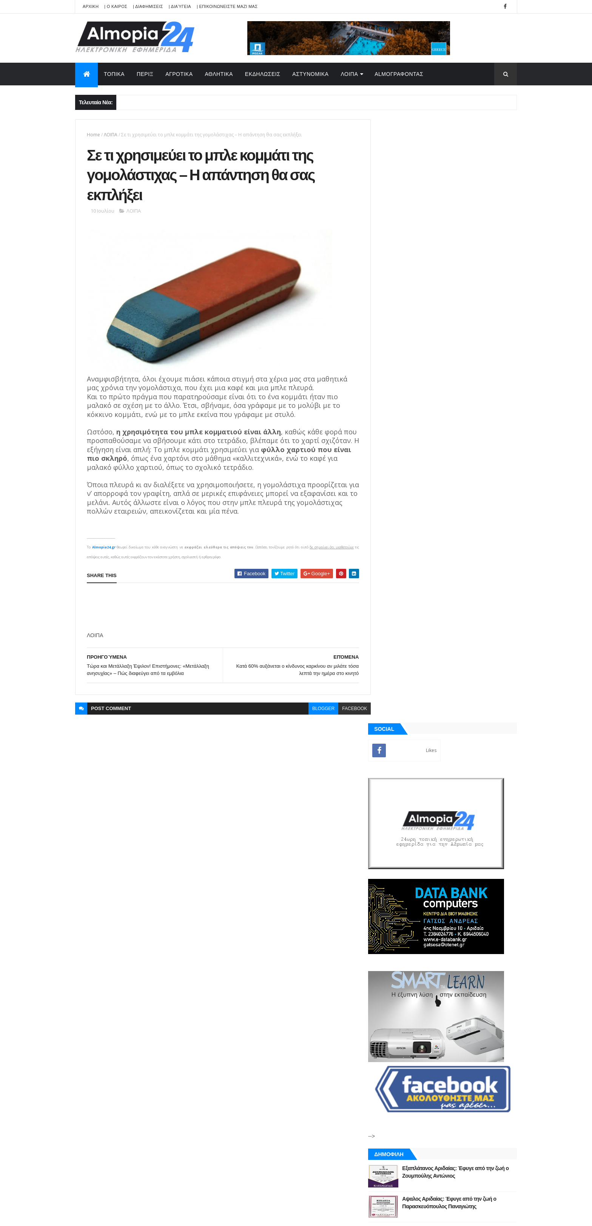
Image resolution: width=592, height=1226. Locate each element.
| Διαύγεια (180, 6)
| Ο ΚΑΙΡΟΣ (115, 6)
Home (93, 134)
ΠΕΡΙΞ (145, 74)
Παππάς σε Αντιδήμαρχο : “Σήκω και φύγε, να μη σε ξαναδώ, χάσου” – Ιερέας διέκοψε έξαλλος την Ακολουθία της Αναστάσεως (463, 633)
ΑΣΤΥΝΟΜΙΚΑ (310, 74)
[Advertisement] (224, 609)
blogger (318, 710)
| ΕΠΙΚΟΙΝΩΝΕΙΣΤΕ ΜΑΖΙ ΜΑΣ (227, 6)
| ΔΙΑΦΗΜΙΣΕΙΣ (148, 6)
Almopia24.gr (103, 548)
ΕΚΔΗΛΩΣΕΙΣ (263, 74)
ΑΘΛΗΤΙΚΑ (219, 74)
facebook (348, 710)
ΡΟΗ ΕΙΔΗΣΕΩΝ (414, 865)
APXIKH (91, 6)
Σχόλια (482, 865)
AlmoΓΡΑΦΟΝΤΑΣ (399, 74)
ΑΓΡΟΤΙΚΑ (179, 74)
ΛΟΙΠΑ (349, 74)
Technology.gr (194, 1215)
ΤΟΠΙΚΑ (114, 74)
